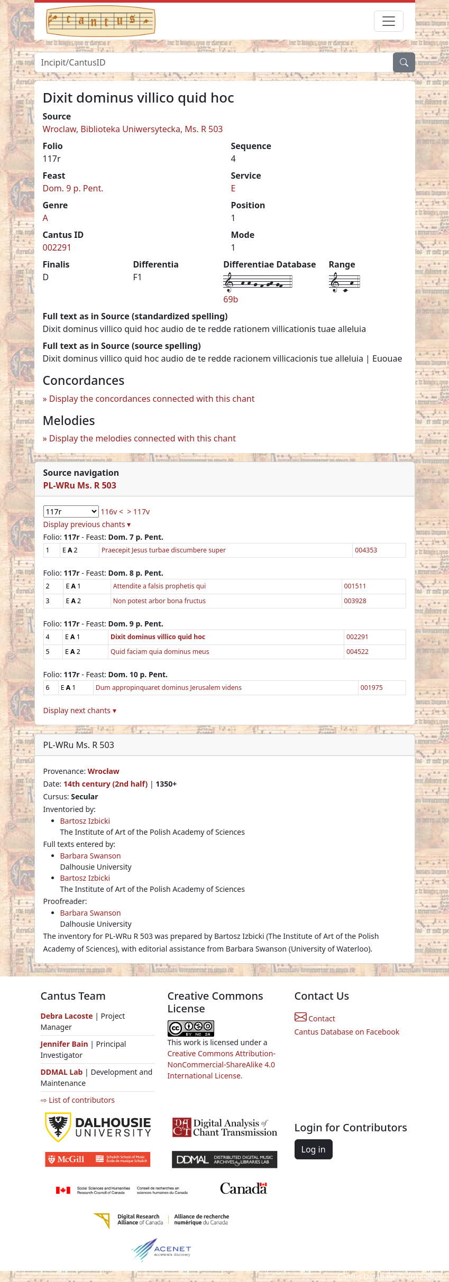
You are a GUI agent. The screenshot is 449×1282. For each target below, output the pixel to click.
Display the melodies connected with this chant (142, 438)
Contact (315, 1018)
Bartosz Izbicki (85, 821)
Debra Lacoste (67, 1016)
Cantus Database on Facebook (347, 1032)
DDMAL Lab (62, 1072)
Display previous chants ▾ (87, 524)
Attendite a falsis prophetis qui (159, 586)
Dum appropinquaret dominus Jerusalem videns (169, 687)
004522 (357, 651)
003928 (355, 600)
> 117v (138, 511)
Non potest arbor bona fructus (159, 600)
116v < (111, 511)
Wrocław (104, 771)
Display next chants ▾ (79, 710)
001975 (372, 687)
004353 (366, 550)
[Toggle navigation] (389, 21)
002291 (57, 247)
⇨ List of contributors (78, 1100)
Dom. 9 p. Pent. (73, 188)
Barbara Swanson (90, 856)
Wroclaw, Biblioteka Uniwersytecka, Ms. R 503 (133, 129)
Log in (313, 1149)
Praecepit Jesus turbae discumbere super (164, 550)
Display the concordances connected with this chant (152, 398)
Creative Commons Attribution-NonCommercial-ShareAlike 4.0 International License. (222, 1064)
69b (230, 299)
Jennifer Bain (65, 1044)
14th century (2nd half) (105, 784)
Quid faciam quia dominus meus (160, 651)
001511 (355, 586)
